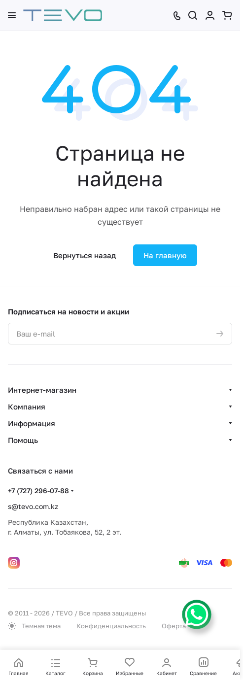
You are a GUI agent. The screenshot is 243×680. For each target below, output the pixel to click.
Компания (26, 406)
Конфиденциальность (111, 626)
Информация (31, 423)
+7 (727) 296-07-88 (38, 490)
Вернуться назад (84, 255)
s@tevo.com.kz (33, 506)
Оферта (174, 626)
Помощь (23, 440)
